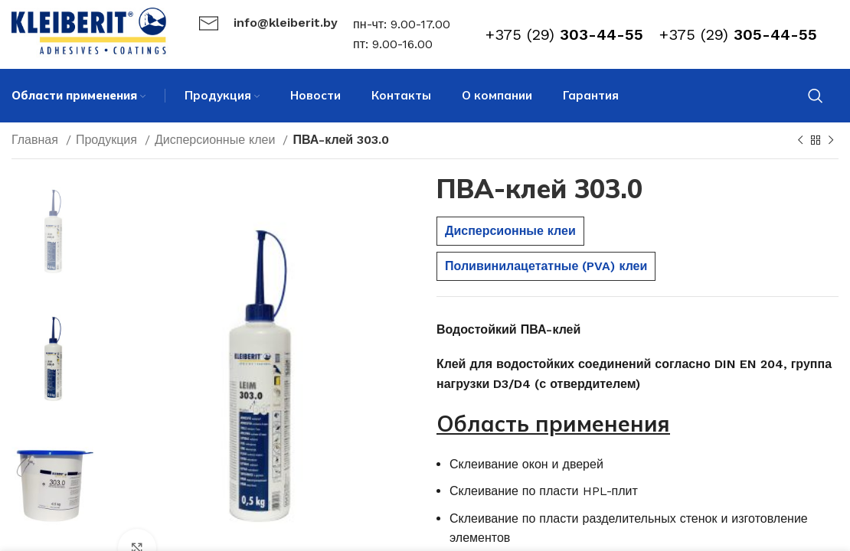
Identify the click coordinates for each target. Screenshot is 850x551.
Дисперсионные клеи (217, 139)
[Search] (815, 95)
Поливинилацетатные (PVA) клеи (546, 266)
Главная (36, 139)
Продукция (108, 139)
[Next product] (831, 140)
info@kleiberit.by (286, 22)
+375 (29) (564, 34)
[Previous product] (800, 140)
